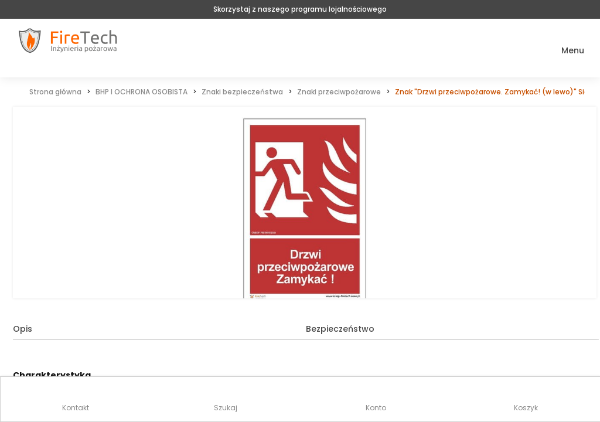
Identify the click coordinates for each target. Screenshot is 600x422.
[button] (564, 51)
